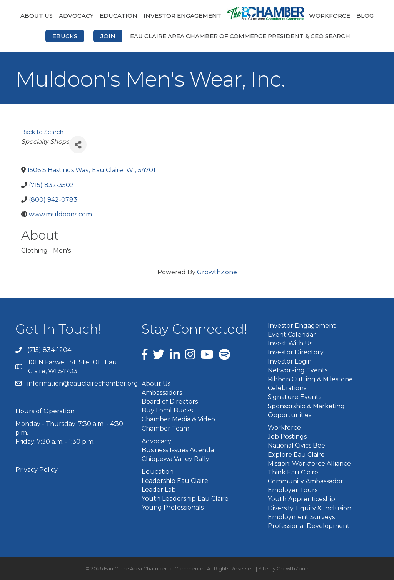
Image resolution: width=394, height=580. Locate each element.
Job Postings (287, 436)
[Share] (78, 144)
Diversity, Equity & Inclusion (309, 508)
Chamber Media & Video (178, 419)
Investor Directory (296, 352)
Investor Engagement (182, 15)
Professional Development (309, 526)
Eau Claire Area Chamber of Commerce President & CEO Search (240, 36)
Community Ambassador (305, 481)
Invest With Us (290, 343)
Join (107, 36)
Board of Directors (170, 401)
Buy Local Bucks (167, 410)
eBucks (64, 36)
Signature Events (294, 397)
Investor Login (290, 361)
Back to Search (42, 132)
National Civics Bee (296, 445)
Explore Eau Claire (296, 454)
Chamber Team (165, 428)
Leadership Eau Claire (175, 480)
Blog (365, 15)
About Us (36, 15)
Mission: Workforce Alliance (309, 463)
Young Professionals (173, 507)
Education (118, 15)
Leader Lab (159, 489)
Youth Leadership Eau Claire (185, 498)
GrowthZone (217, 272)
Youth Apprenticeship (301, 499)
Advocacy (76, 15)
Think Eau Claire (293, 472)
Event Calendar (292, 334)
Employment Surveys (301, 517)
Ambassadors (162, 392)
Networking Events (297, 370)
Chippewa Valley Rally (175, 459)
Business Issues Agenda (178, 450)
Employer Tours (292, 490)
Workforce (329, 15)
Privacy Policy (36, 469)
